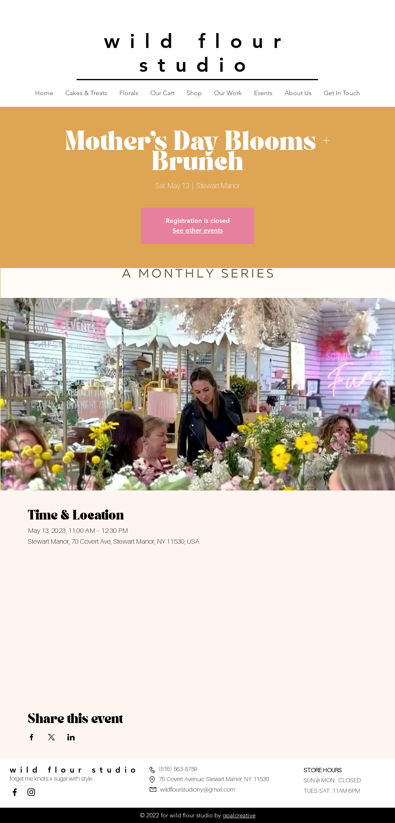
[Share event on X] (51, 737)
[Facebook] (15, 792)
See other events (198, 230)
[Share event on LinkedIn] (71, 737)
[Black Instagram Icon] (31, 792)
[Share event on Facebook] (31, 737)
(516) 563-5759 (178, 768)
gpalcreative (239, 815)
